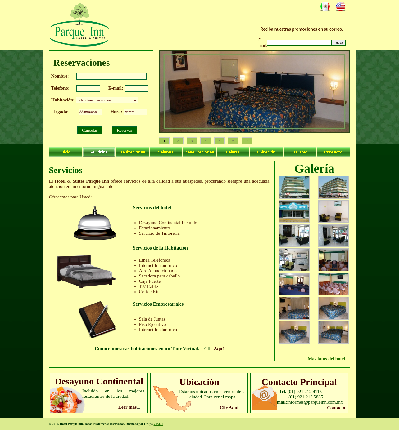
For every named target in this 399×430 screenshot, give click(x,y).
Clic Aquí (229, 407)
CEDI (158, 424)
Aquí (219, 348)
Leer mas (127, 407)
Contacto (336, 407)
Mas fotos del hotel (326, 358)
